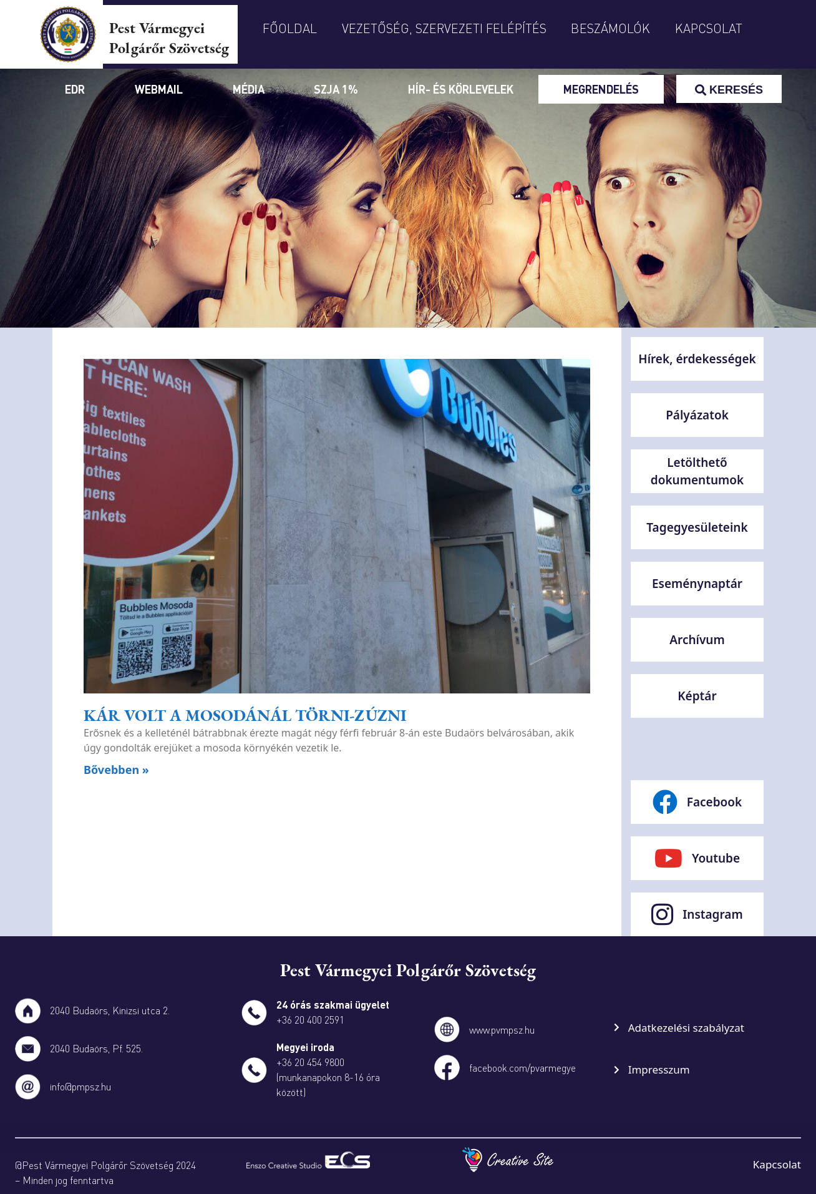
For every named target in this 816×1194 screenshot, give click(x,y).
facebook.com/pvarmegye (522, 1067)
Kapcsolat (708, 28)
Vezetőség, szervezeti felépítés (444, 28)
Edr (75, 89)
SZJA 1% (336, 89)
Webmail (159, 89)
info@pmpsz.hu (80, 1086)
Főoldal (290, 28)
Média (249, 89)
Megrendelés (601, 89)
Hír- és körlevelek (460, 89)
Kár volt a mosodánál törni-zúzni (245, 715)
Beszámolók (610, 28)
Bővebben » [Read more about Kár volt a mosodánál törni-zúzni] (116, 769)
